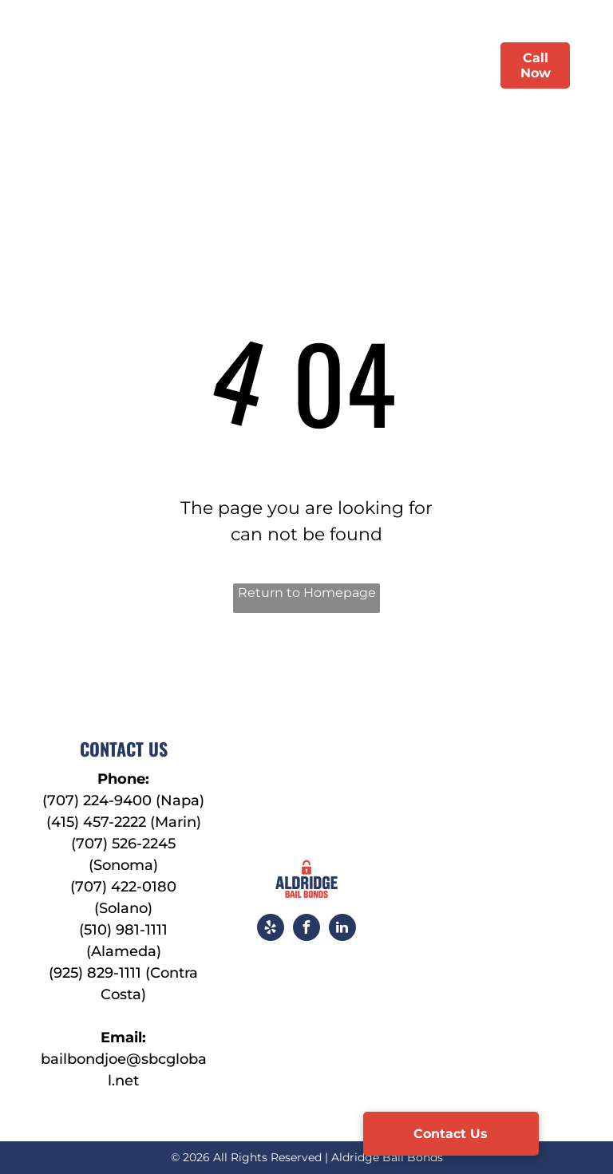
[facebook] (306, 929)
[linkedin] (342, 929)
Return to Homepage (307, 592)
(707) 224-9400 (97, 800)
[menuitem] (192, 65)
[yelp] (270, 929)
